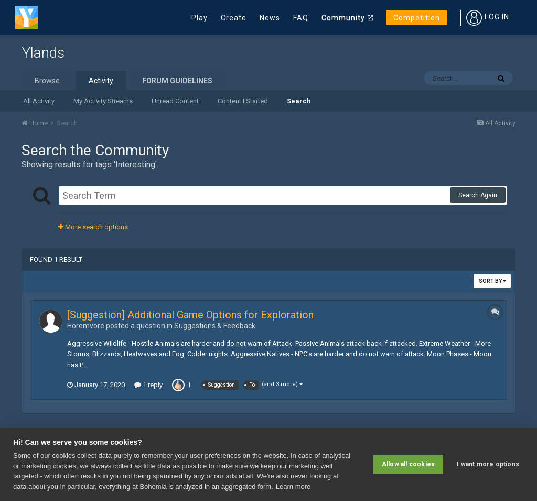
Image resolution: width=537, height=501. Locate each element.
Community (343, 18)
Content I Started (243, 101)
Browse (47, 81)
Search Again (477, 195)
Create (233, 18)
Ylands (43, 52)
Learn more (293, 487)
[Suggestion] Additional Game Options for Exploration (190, 314)
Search (299, 101)
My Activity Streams (103, 101)
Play (199, 18)
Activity (101, 81)
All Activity (39, 101)
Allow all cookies (408, 464)
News (270, 18)
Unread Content (175, 101)
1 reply (148, 385)
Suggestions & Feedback (214, 326)
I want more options (488, 464)
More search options (93, 227)
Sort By (492, 281)
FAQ (300, 18)
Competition (416, 18)
